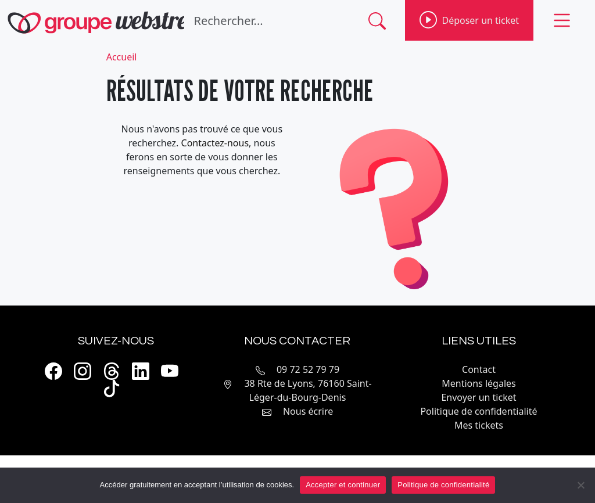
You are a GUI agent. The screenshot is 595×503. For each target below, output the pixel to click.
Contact (479, 369)
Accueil (121, 57)
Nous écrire (308, 411)
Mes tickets (478, 425)
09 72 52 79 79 (308, 369)
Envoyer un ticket (478, 397)
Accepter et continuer (343, 484)
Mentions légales (479, 383)
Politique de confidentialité (478, 411)
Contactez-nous (215, 142)
